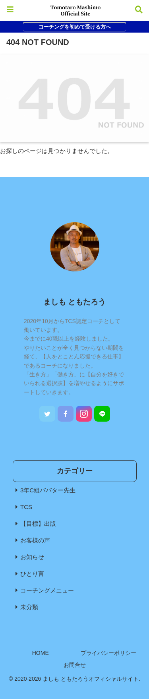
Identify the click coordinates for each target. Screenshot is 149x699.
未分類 (29, 607)
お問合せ (75, 665)
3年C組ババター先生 (47, 490)
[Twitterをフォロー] (47, 414)
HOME (40, 653)
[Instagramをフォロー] (84, 414)
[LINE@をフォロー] (102, 414)
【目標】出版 (38, 523)
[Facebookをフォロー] (66, 414)
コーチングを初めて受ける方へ (75, 27)
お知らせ (32, 557)
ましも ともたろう (74, 302)
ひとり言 (32, 573)
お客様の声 (35, 540)
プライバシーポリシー (108, 653)
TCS (26, 506)
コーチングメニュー (47, 590)
